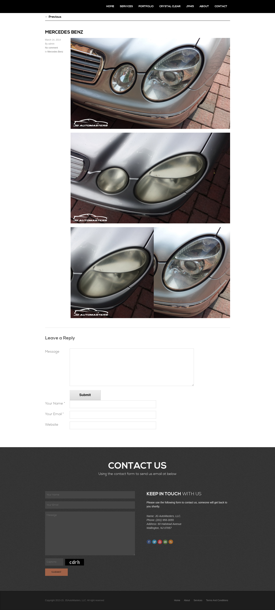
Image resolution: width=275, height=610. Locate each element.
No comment (51, 47)
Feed (171, 542)
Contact (221, 6)
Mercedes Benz (55, 51)
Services (126, 6)
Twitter (154, 542)
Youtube (160, 542)
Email (165, 542)
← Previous (53, 17)
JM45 (190, 6)
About (204, 6)
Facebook (149, 542)
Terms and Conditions (217, 600)
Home (110, 6)
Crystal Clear (169, 6)
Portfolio (146, 6)
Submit (85, 395)
